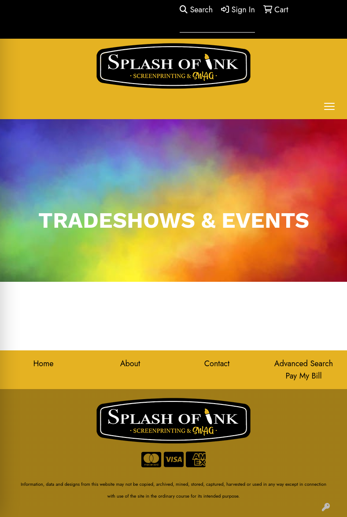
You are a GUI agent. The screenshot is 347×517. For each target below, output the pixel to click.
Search (196, 9)
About (130, 363)
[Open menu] (329, 106)
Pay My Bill (303, 376)
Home (43, 363)
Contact (217, 363)
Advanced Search (303, 363)
